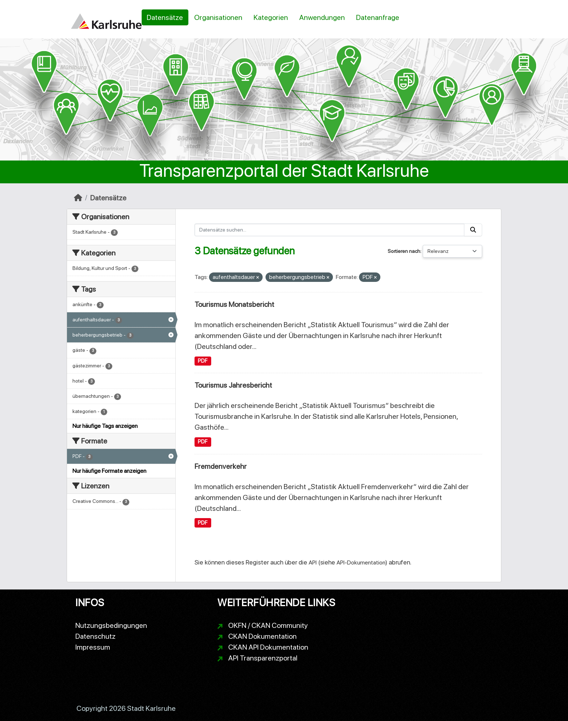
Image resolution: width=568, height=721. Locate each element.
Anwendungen (322, 17)
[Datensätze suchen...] (330, 230)
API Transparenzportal (262, 658)
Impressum (92, 647)
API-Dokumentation (361, 562)
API (313, 562)
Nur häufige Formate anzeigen (109, 470)
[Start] (78, 197)
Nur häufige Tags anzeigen (105, 425)
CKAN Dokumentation (262, 636)
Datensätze (165, 17)
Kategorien (271, 17)
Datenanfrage (377, 17)
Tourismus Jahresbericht (233, 385)
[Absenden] (473, 230)
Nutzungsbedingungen (111, 625)
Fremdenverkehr (221, 466)
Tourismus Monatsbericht (234, 304)
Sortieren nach (404, 251)
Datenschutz (95, 636)
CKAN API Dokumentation (268, 647)
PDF (203, 361)
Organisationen (218, 17)
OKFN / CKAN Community (268, 625)
